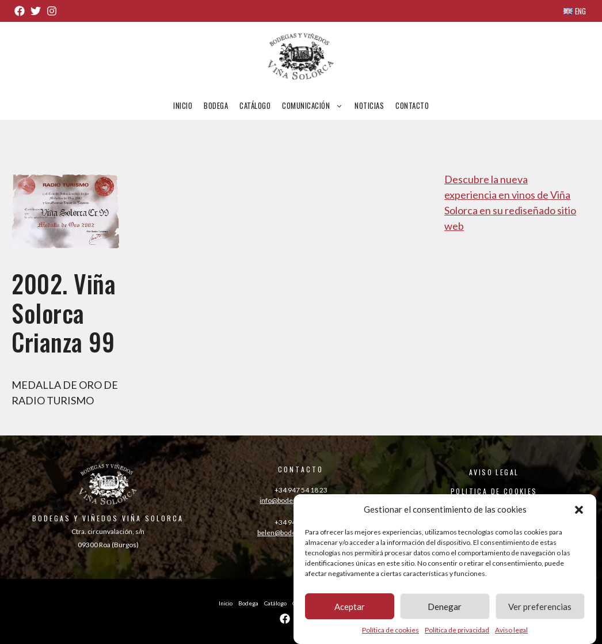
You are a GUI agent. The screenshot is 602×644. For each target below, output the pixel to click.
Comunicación (315, 105)
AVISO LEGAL (494, 472)
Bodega (216, 105)
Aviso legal (511, 634)
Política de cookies (390, 634)
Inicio (182, 105)
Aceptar (349, 610)
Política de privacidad (457, 634)
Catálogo (254, 105)
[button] (579, 513)
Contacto (412, 105)
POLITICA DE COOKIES (494, 491)
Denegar (445, 610)
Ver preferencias (539, 610)
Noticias (369, 105)
